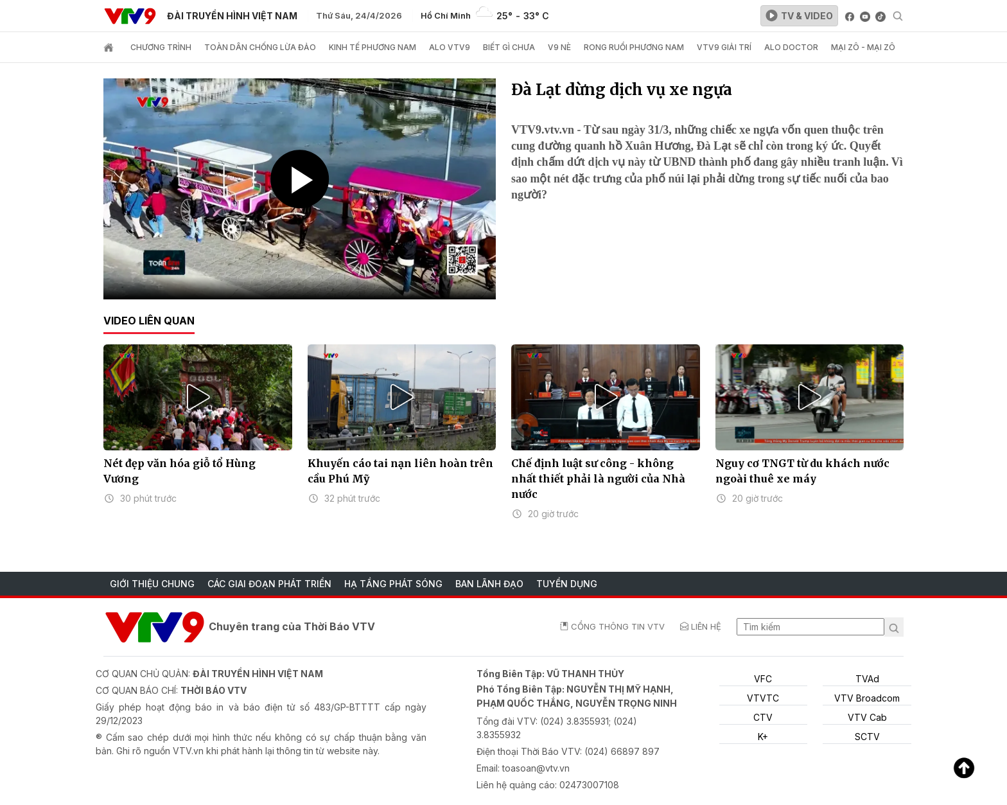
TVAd (867, 678)
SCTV (867, 736)
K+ (763, 736)
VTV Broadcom (867, 698)
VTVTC (763, 698)
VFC (763, 678)
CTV (763, 717)
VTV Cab (867, 717)
